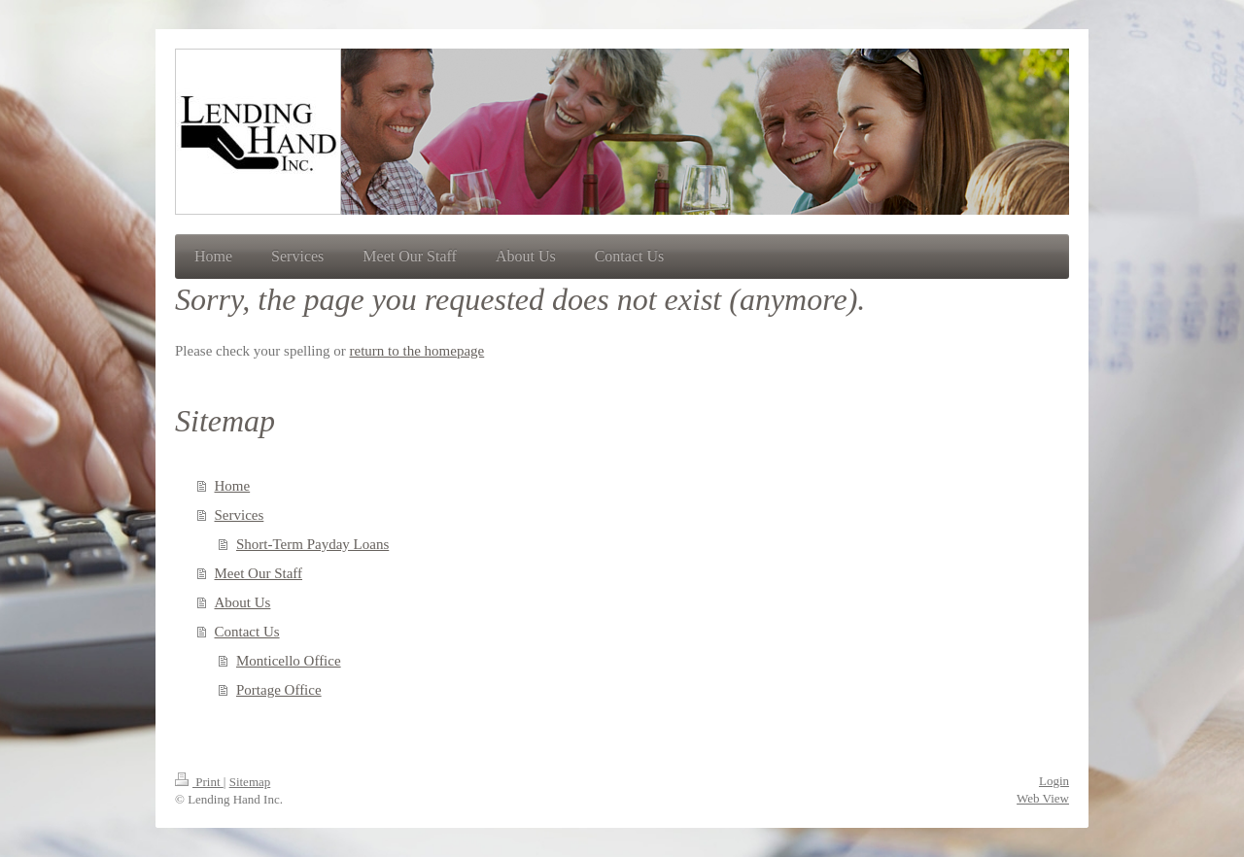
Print (199, 781)
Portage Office (279, 690)
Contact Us (247, 631)
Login (1054, 780)
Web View (1043, 798)
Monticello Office (288, 660)
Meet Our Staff (259, 573)
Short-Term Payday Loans (312, 544)
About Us (243, 602)
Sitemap (250, 781)
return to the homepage (417, 351)
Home (233, 486)
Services (239, 515)
